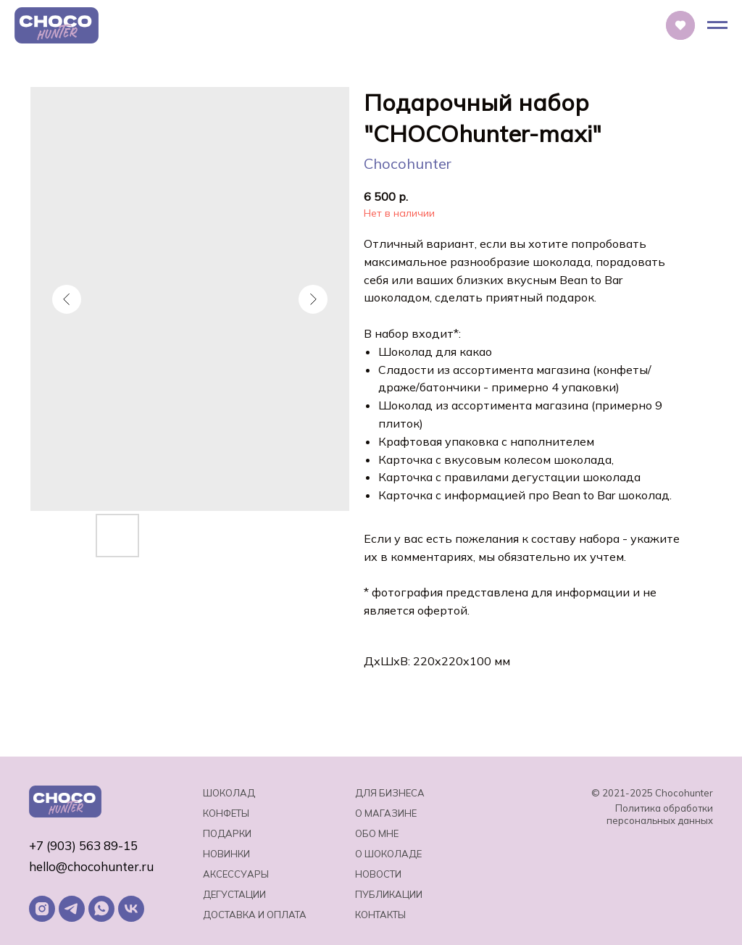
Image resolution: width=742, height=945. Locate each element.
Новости (378, 874)
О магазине (386, 813)
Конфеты (226, 813)
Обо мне (377, 833)
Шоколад (229, 793)
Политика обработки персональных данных (659, 814)
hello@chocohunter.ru (91, 866)
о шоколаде (388, 853)
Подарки (227, 833)
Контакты (380, 914)
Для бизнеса (390, 793)
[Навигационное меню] (717, 25)
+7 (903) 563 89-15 (83, 845)
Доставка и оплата (255, 914)
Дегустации (234, 894)
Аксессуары (236, 874)
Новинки (226, 853)
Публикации (388, 894)
